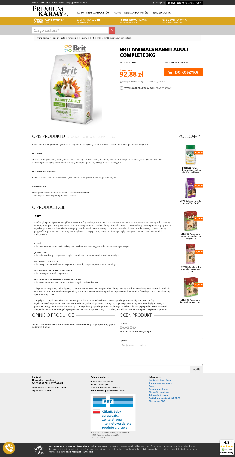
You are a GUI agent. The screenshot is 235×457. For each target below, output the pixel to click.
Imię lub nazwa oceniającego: (135, 331)
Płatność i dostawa (159, 392)
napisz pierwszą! (179, 62)
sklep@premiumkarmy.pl (76, 2)
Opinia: (123, 340)
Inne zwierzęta (59, 38)
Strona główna (43, 38)
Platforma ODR (157, 401)
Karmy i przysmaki (93, 12)
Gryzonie (72, 38)
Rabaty (153, 386)
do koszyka (183, 72)
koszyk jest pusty (184, 3)
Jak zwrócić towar (158, 395)
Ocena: (123, 323)
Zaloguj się (159, 2)
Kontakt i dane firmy (160, 380)
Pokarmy (83, 38)
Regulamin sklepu (158, 389)
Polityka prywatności (164, 398)
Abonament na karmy (161, 383)
